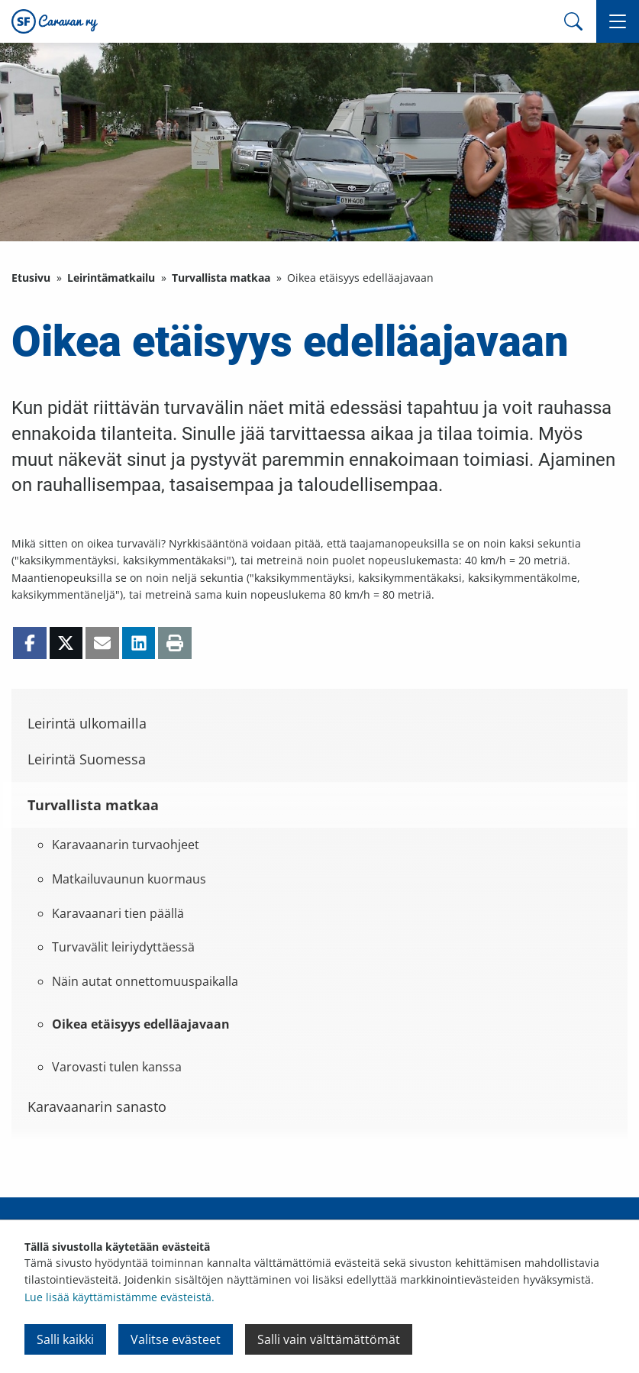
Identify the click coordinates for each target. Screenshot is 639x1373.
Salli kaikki (65, 1339)
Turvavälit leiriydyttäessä (123, 946)
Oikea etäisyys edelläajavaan (141, 1024)
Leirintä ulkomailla (87, 723)
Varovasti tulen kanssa (117, 1066)
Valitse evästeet (176, 1339)
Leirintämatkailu (111, 277)
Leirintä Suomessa (86, 759)
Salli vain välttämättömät (328, 1339)
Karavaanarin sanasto (96, 1106)
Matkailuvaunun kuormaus (129, 879)
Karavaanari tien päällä (118, 913)
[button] (617, 21)
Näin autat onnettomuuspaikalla (145, 981)
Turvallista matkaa (221, 277)
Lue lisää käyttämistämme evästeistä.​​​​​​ (119, 1297)
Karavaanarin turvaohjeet (125, 844)
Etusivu (30, 277)
